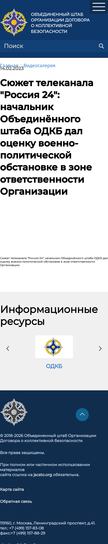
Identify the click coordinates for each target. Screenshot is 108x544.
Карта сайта (12, 489)
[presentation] (8, 348)
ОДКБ (54, 366)
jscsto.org (43, 474)
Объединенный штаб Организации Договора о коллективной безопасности (60, 23)
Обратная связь (16, 501)
